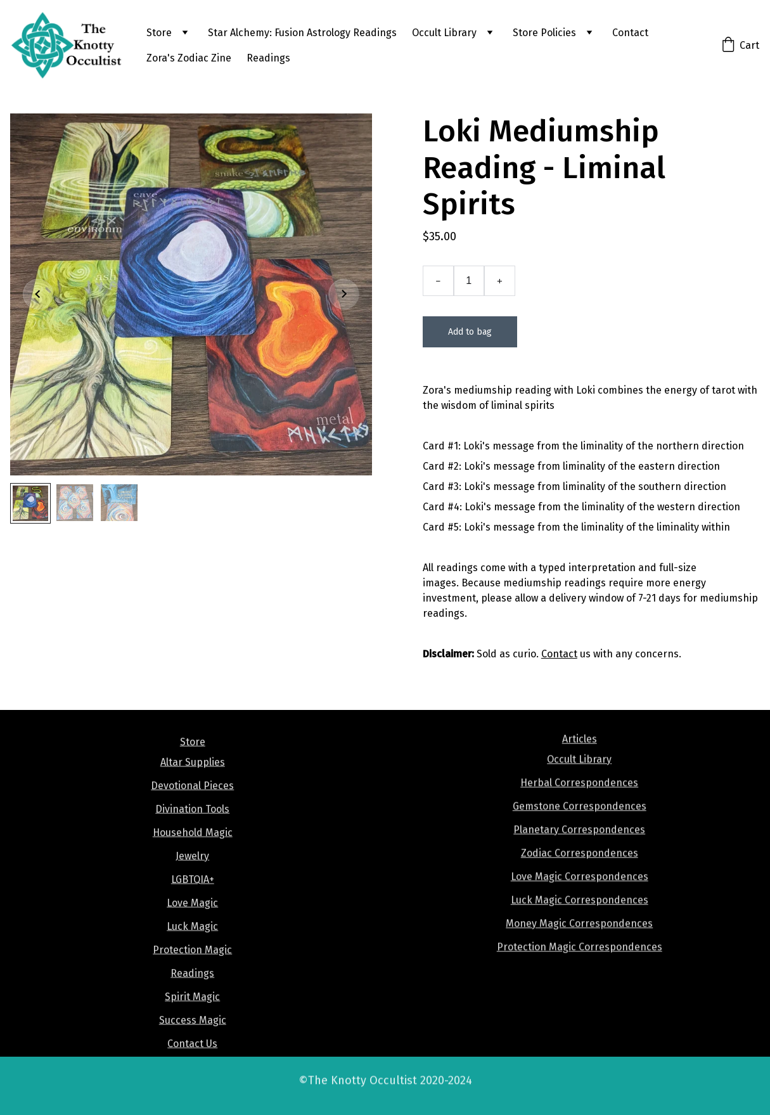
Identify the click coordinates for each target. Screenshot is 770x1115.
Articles (579, 752)
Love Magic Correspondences (579, 890)
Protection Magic (192, 968)
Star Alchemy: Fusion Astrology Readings (302, 33)
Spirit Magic (192, 1015)
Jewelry (192, 874)
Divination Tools (192, 827)
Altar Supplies (192, 780)
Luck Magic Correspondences (579, 913)
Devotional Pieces (192, 803)
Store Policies (544, 33)
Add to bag (470, 334)
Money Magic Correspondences (579, 937)
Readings (268, 58)
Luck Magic (192, 944)
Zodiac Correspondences (579, 866)
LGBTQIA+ (192, 897)
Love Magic (192, 921)
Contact (630, 33)
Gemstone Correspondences (579, 819)
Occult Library (444, 33)
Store (159, 33)
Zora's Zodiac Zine (188, 58)
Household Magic (193, 850)
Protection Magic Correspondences (579, 960)
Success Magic (192, 1038)
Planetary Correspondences (579, 843)
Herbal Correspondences (579, 796)
